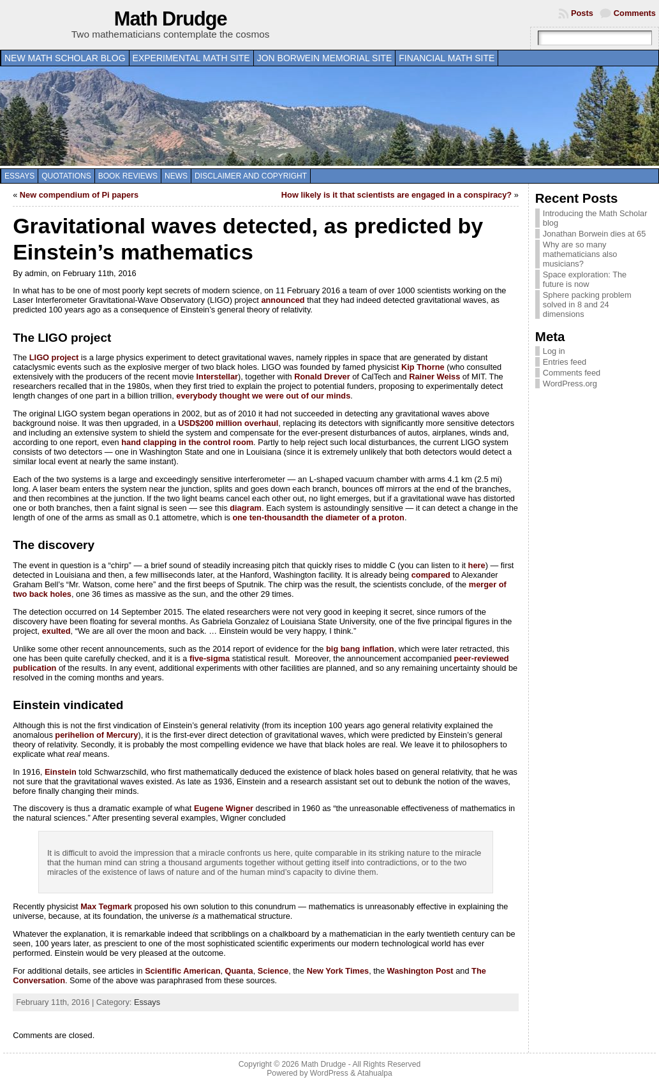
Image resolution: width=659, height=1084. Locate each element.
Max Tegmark (106, 906)
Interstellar (217, 376)
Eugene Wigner (223, 808)
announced (282, 300)
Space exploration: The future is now (584, 279)
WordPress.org (570, 383)
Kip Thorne (423, 367)
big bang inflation (360, 649)
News (176, 176)
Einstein (61, 772)
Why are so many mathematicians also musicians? (580, 254)
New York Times (338, 971)
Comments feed (571, 372)
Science (273, 971)
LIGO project (54, 357)
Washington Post (420, 971)
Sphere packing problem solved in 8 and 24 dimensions (587, 304)
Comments (635, 13)
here (476, 565)
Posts (582, 13)
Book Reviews (128, 176)
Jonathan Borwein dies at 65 (594, 233)
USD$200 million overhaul (228, 423)
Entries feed (564, 362)
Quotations (66, 176)
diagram (246, 508)
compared (430, 575)
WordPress (329, 1073)
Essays (19, 176)
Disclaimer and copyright (251, 176)
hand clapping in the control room (187, 442)
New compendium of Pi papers (79, 195)
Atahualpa (374, 1073)
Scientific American (182, 971)
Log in (554, 351)
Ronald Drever (322, 376)
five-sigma (209, 658)
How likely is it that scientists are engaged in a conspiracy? (396, 195)
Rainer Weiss (434, 376)
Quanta (239, 971)
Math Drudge (170, 19)
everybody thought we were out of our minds (263, 395)
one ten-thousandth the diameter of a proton (318, 517)
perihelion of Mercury (96, 735)
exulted (56, 631)
